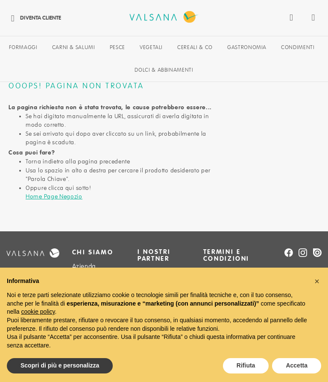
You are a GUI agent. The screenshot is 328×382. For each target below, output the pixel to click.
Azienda (84, 266)
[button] (317, 281)
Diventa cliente (33, 17)
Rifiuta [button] (246, 365)
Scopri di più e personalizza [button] (59, 365)
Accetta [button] (297, 365)
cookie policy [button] (38, 311)
